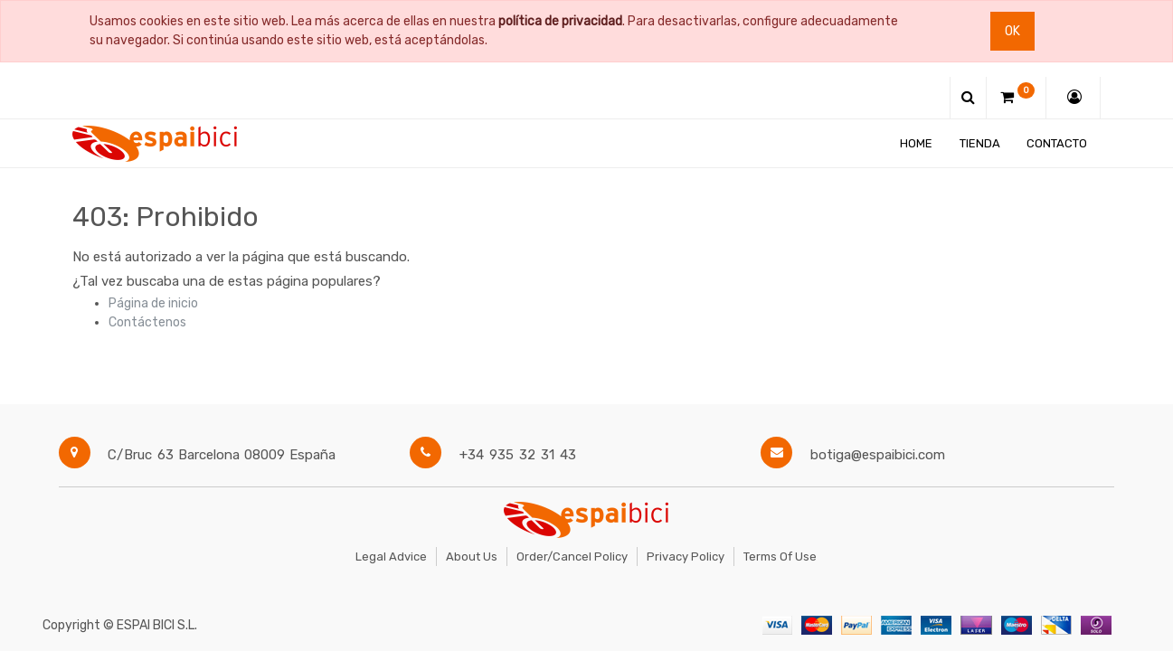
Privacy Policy (685, 556)
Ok (1012, 31)
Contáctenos (147, 322)
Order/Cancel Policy (572, 556)
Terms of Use (780, 556)
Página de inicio (153, 303)
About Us (471, 556)
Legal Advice (391, 556)
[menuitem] (916, 143)
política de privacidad (560, 21)
